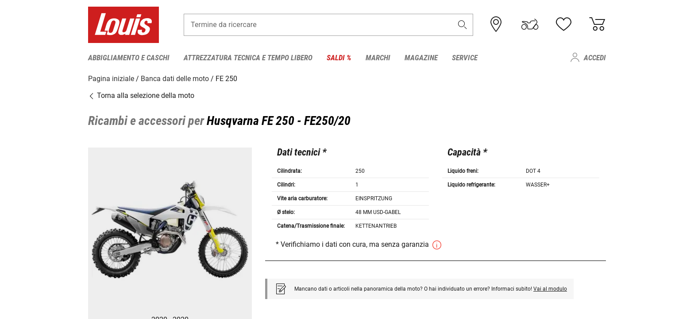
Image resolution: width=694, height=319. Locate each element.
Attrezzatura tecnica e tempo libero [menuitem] (248, 57)
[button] (462, 25)
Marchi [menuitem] (378, 57)
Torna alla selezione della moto (141, 95)
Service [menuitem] (465, 57)
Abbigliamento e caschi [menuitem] (129, 57)
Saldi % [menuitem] (339, 57)
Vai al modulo (550, 288)
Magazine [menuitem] (421, 57)
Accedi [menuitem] (595, 57)
